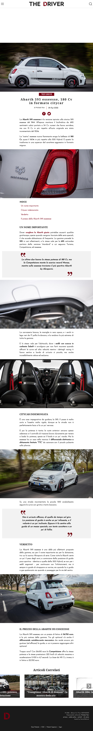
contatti (80, 717)
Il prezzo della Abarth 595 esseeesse (36, 219)
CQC (42, 727)
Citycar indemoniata (29, 210)
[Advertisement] (46, 25)
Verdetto (24, 215)
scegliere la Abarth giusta (37, 233)
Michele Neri (85, 715)
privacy (65, 717)
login (60, 727)
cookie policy (72, 717)
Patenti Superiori (52, 727)
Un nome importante (29, 206)
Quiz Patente (35, 727)
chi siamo (86, 717)
